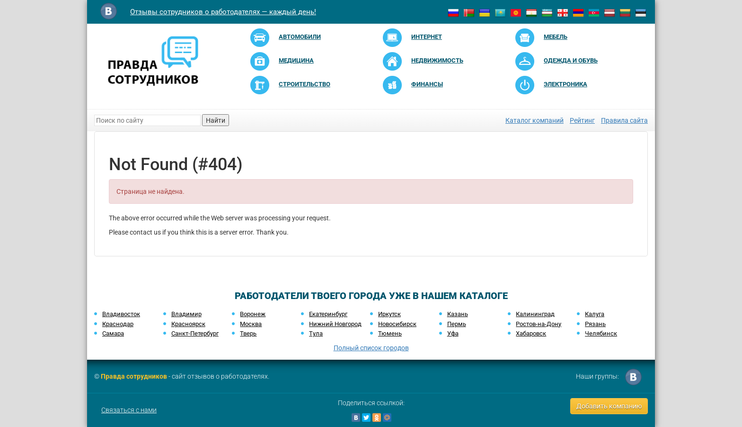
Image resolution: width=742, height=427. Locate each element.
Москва (251, 323)
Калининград (535, 314)
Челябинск (601, 333)
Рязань (595, 323)
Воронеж (252, 314)
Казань (457, 314)
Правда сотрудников (134, 376)
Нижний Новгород (335, 323)
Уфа (453, 333)
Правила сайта (624, 120)
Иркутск (389, 314)
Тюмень (390, 333)
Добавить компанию (609, 406)
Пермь (456, 323)
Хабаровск (531, 333)
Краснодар (117, 323)
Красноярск (188, 323)
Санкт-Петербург (195, 333)
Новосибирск (397, 323)
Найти (215, 120)
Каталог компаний (534, 120)
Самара (113, 333)
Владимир (186, 314)
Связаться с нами (129, 410)
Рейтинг (582, 120)
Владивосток (121, 314)
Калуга (594, 314)
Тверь (248, 333)
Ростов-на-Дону (538, 323)
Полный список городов (371, 348)
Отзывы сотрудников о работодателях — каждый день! (223, 12)
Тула (316, 333)
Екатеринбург (328, 314)
